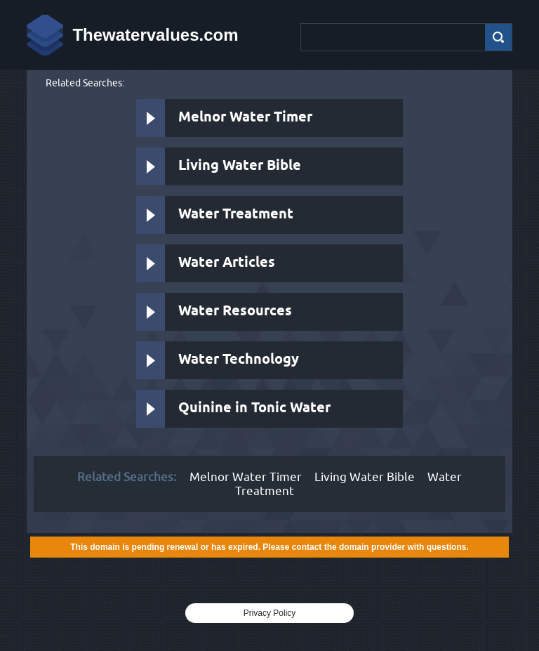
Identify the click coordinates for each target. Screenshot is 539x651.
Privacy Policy (270, 613)
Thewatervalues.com (155, 34)
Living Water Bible (239, 166)
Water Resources (235, 311)
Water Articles (226, 263)
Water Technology (238, 359)
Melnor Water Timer (245, 117)
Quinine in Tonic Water (254, 408)
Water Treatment (235, 214)
